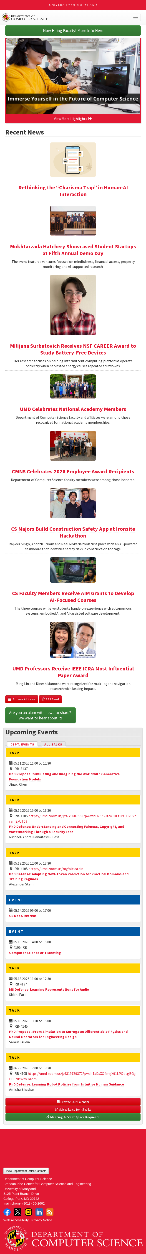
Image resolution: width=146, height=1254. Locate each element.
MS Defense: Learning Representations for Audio (49, 989)
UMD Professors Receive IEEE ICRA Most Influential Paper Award (73, 672)
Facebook (7, 1212)
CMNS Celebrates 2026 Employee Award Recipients (73, 471)
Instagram (28, 1212)
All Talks (53, 744)
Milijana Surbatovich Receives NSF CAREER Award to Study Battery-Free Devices (73, 349)
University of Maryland (73, 5)
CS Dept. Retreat (23, 915)
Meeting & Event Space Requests (73, 1117)
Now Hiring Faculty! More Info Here (73, 30)
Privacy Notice (41, 1220)
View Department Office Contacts (26, 1171)
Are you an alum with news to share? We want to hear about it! (40, 715)
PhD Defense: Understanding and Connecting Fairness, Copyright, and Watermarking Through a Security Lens (66, 829)
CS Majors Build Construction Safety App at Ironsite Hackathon (73, 532)
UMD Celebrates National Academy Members (73, 409)
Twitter (17, 1212)
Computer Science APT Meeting (35, 952)
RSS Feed (50, 699)
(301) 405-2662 (33, 1203)
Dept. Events (24, 744)
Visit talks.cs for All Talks (73, 1109)
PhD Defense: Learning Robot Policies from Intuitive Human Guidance (66, 1084)
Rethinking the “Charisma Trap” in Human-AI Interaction (73, 191)
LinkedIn (39, 1212)
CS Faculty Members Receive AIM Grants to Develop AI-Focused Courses (73, 597)
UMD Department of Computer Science (59, 17)
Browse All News (21, 699)
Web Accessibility (16, 1220)
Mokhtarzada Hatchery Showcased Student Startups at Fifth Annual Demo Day (73, 250)
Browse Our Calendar (73, 1102)
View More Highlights (73, 118)
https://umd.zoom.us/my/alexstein (55, 868)
